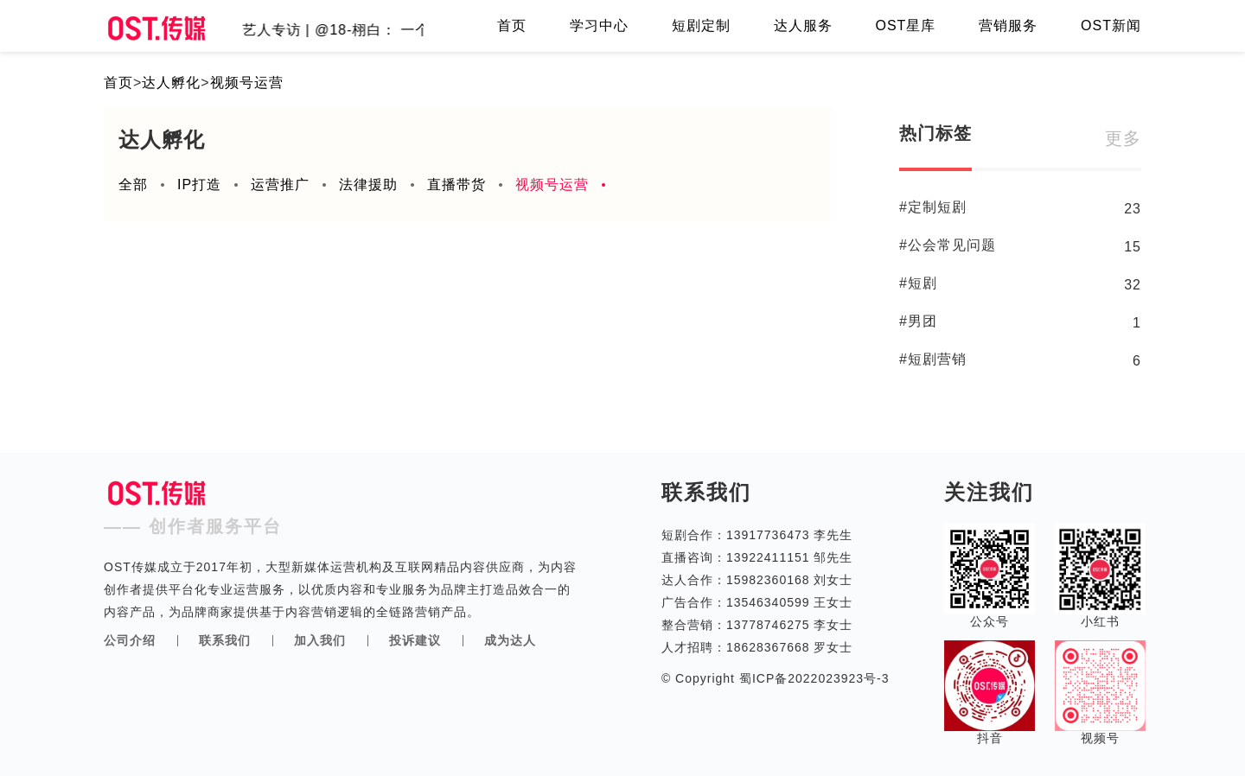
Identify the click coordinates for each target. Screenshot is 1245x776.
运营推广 (280, 184)
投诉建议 (415, 640)
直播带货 (456, 184)
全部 (133, 184)
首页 (512, 25)
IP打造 (199, 184)
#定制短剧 (933, 207)
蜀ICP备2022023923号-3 (812, 678)
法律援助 (368, 184)
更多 (1123, 138)
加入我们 (320, 640)
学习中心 (599, 25)
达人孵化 (171, 82)
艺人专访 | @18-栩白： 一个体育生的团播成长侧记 (415, 29)
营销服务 (1008, 25)
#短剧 (918, 283)
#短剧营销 (933, 359)
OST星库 (905, 25)
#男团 (918, 321)
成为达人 (510, 640)
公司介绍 (130, 640)
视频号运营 (247, 82)
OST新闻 (1111, 25)
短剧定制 (701, 25)
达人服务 (803, 25)
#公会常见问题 (947, 245)
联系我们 (225, 640)
